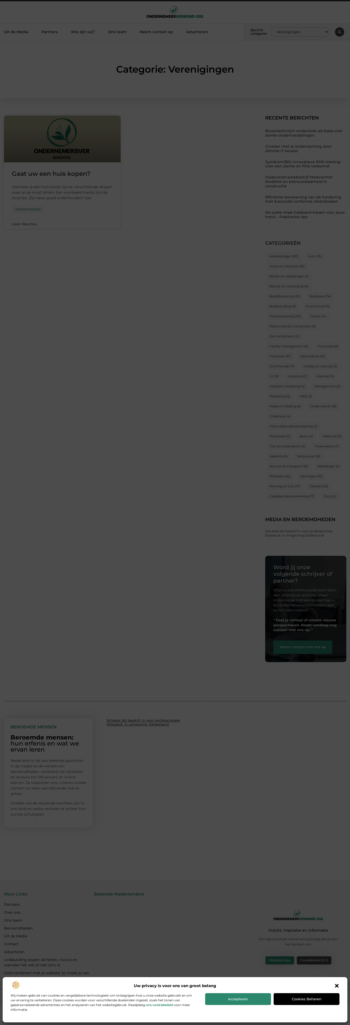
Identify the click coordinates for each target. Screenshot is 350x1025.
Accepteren (238, 999)
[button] (336, 985)
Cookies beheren (307, 999)
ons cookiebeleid (159, 1005)
